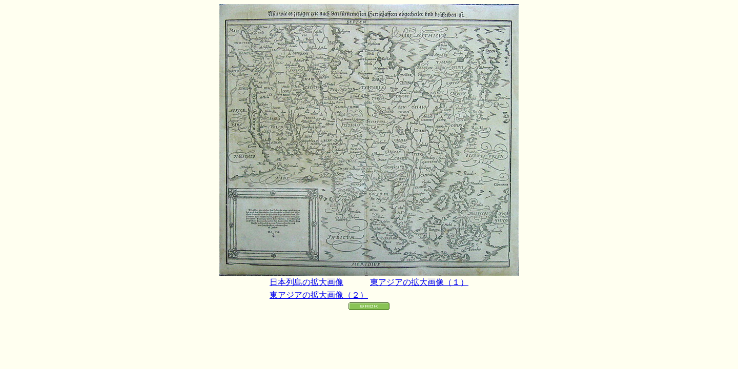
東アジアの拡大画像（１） (419, 282)
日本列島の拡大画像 (306, 282)
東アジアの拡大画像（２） (319, 295)
